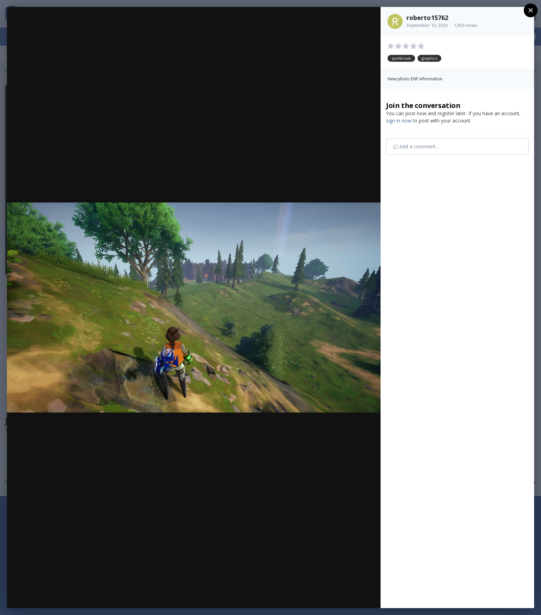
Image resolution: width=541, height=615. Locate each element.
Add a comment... (416, 146)
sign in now (398, 120)
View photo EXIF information (414, 79)
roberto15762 (427, 17)
